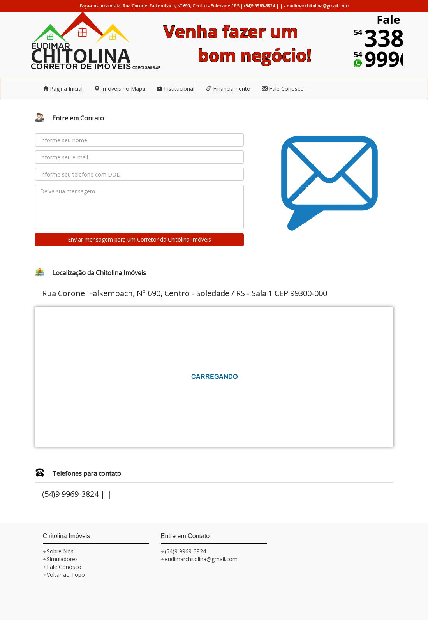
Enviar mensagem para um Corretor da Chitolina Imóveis (139, 239)
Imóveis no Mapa (119, 88)
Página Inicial (63, 88)
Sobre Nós (60, 551)
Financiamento (228, 88)
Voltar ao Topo (66, 574)
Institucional (175, 88)
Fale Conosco (283, 88)
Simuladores (62, 559)
